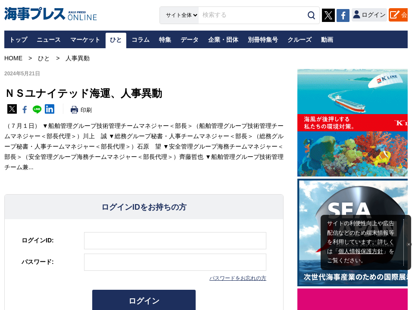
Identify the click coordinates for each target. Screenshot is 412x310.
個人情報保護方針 (360, 251)
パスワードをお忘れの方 (237, 278)
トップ (18, 39)
